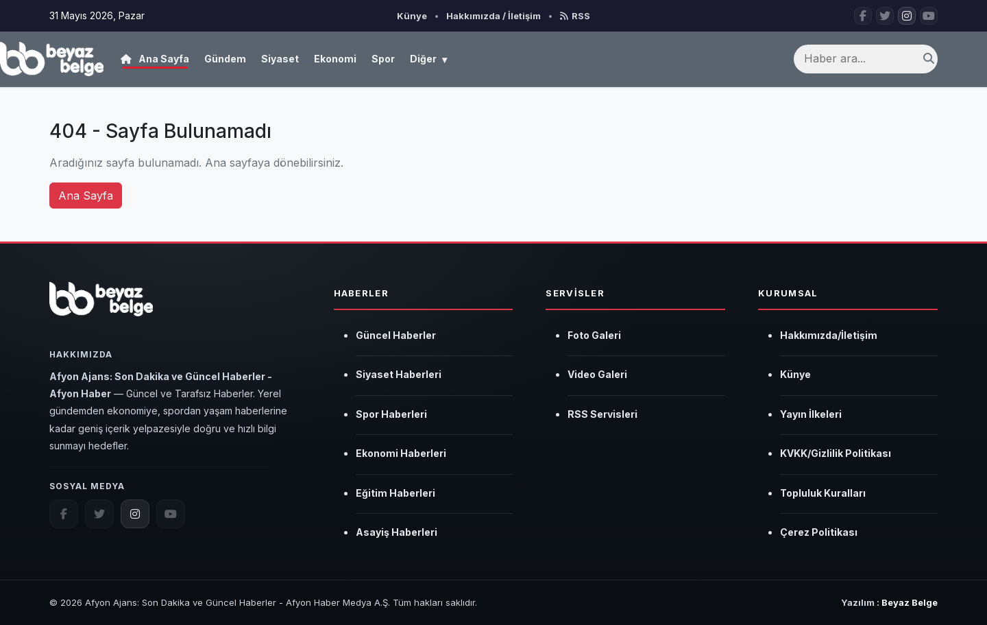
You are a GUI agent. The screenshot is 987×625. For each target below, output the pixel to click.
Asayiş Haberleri (396, 532)
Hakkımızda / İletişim (493, 15)
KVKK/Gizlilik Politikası (835, 453)
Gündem (225, 58)
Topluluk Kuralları (823, 493)
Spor (383, 58)
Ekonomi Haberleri (401, 453)
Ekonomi (335, 58)
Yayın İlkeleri (811, 414)
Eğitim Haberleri (395, 493)
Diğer (428, 59)
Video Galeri (597, 374)
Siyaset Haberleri (398, 374)
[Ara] (928, 59)
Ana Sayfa (155, 58)
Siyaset (280, 58)
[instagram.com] (135, 513)
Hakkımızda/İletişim (828, 335)
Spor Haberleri (391, 414)
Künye (412, 15)
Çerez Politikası (818, 532)
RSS (575, 15)
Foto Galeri (594, 335)
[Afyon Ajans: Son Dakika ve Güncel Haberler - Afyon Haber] (51, 59)
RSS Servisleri (602, 414)
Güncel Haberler (396, 335)
